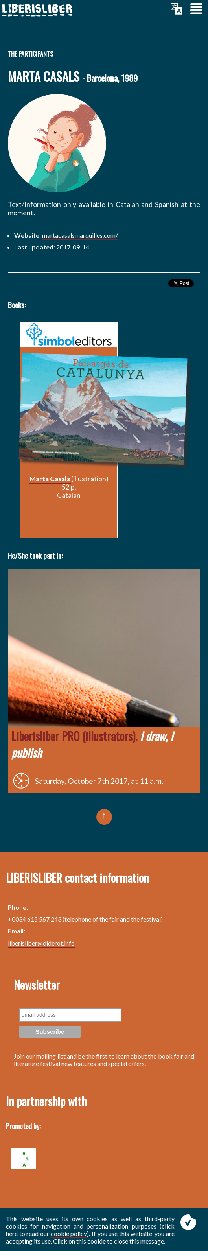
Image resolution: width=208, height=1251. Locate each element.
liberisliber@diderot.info (41, 943)
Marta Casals (50, 479)
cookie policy (69, 1233)
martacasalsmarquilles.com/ (80, 235)
